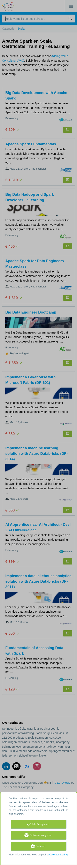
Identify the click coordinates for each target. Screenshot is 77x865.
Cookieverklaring (58, 854)
